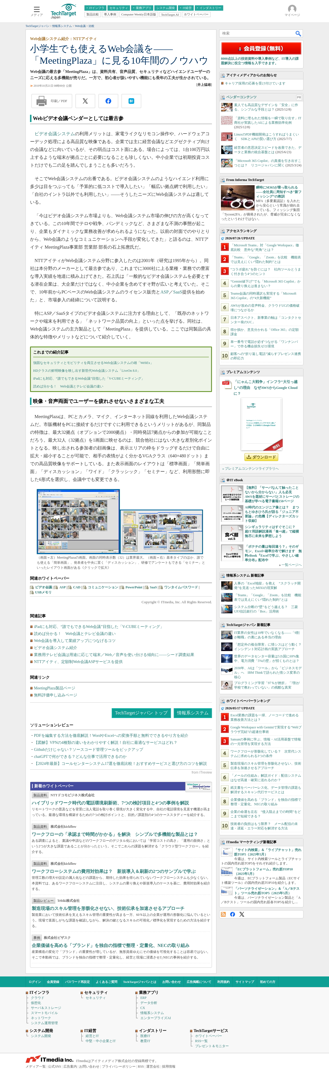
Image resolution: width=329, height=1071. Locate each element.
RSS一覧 (201, 1041)
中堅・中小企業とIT (101, 1041)
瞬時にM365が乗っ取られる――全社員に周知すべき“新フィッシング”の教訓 (278, 191)
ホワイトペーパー (208, 1036)
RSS (223, 914)
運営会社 (153, 1066)
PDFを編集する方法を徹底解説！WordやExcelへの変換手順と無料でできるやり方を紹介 (111, 735)
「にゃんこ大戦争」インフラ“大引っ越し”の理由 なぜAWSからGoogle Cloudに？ (266, 388)
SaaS (177, 292)
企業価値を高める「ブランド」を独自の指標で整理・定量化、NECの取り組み (110, 945)
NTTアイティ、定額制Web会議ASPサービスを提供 (78, 662)
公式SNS (54, 1066)
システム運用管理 (44, 1023)
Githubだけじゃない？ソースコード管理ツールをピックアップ (88, 749)
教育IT (145, 1041)
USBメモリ (43, 592)
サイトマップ (245, 981)
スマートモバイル (44, 1013)
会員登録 (53, 981)
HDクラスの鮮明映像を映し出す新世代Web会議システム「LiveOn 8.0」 (86, 371)
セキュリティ (96, 998)
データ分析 (148, 1003)
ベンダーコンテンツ (241, 97)
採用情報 (168, 1066)
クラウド (37, 998)
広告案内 (70, 1066)
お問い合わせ (171, 981)
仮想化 (36, 1003)
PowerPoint (133, 587)
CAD (76, 587)
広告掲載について (199, 981)
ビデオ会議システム (55, 133)
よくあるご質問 (106, 981)
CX (142, 1008)
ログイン (35, 981)
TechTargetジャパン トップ (141, 712)
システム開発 (41, 1036)
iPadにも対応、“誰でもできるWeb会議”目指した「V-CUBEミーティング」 (89, 378)
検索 (298, 33)
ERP (143, 998)
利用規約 (223, 981)
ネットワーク (41, 1018)
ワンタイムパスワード (181, 587)
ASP (165, 292)
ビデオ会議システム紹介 (55, 648)
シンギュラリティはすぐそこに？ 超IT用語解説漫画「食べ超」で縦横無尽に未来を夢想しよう (272, 531)
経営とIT (92, 1036)
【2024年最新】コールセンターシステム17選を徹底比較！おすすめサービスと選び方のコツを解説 (120, 764)
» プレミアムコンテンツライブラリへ (250, 469)
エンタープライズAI (155, 1018)
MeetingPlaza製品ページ (54, 688)
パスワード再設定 (77, 981)
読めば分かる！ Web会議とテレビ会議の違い (68, 386)
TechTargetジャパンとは (140, 981)
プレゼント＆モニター (212, 1046)
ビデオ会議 (43, 587)
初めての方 (267, 981)
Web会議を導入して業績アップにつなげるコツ (75, 641)
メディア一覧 (36, 1066)
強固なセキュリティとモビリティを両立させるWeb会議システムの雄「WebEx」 (93, 363)
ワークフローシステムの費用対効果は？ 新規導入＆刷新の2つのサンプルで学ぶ (114, 871)
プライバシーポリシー (119, 1066)
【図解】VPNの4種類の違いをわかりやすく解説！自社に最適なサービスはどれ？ (105, 742)
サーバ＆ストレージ (46, 1008)
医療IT (145, 1036)
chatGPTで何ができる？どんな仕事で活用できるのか (80, 756)
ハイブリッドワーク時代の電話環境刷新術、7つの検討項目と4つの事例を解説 (110, 803)
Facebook (232, 914)
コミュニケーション (103, 587)
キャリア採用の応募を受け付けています (255, 83)
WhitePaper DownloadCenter (198, 787)
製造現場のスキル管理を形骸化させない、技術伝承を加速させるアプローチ (108, 908)
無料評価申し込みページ (55, 695)
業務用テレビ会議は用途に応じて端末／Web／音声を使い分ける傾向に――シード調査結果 (114, 655)
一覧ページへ (292, 565)
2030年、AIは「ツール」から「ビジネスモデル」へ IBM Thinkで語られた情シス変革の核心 (268, 672)
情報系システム (193, 712)
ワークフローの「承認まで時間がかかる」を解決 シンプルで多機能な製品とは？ (115, 834)
